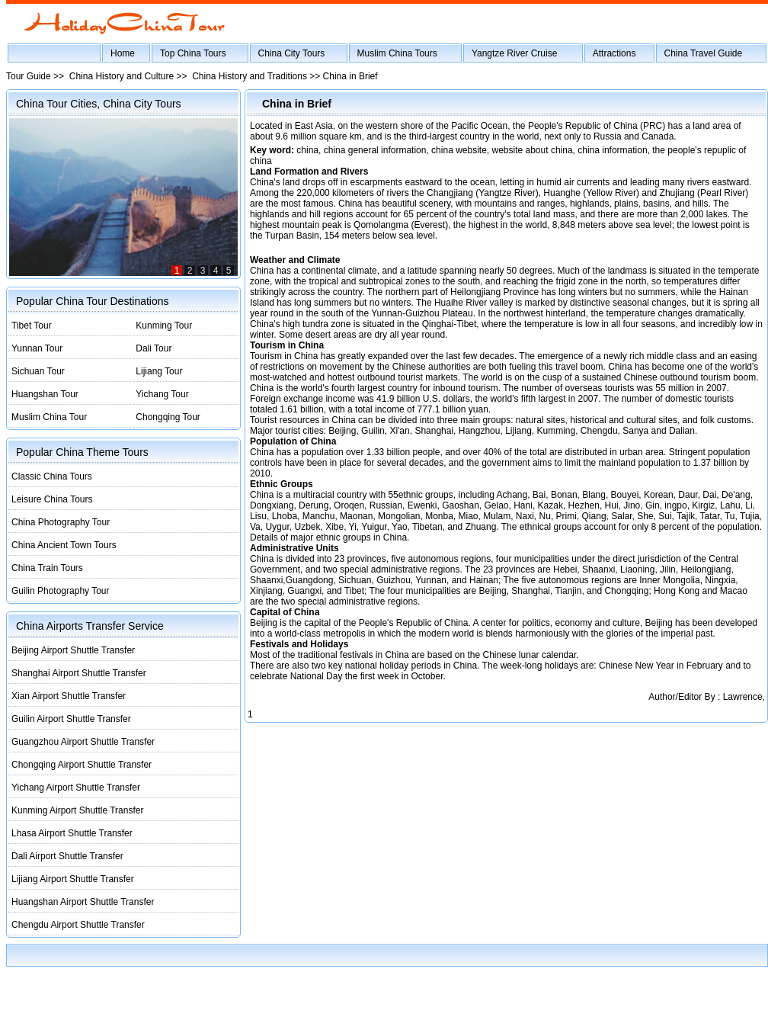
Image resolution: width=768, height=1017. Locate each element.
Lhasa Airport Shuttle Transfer (72, 833)
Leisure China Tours (52, 499)
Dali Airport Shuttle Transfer (67, 856)
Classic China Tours (51, 476)
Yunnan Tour (36, 348)
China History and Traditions (249, 76)
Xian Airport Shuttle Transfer (68, 696)
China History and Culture (121, 76)
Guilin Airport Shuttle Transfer (71, 719)
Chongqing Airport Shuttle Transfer (81, 764)
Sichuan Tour (38, 371)
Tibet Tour (31, 325)
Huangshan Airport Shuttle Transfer (82, 902)
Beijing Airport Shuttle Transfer (73, 650)
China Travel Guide (703, 53)
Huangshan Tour (44, 394)
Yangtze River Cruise (515, 53)
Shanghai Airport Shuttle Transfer (78, 673)
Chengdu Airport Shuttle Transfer (78, 924)
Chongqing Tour (168, 417)
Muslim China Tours (397, 53)
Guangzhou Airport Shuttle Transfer (83, 741)
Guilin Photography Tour (60, 590)
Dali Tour (153, 348)
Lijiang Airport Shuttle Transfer (72, 879)
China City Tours (291, 53)
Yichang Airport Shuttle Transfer (75, 787)
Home (122, 53)
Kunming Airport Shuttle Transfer (77, 810)
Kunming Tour (164, 325)
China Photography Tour (60, 522)
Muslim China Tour (49, 417)
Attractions (614, 53)
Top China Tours (193, 53)
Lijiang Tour (159, 371)
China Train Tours (47, 568)
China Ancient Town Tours (64, 545)
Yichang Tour (162, 394)
